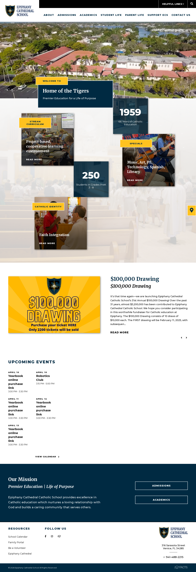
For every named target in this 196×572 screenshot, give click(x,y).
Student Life (111, 14)
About (49, 14)
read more (34, 159)
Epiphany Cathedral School (19, 11)
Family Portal (16, 542)
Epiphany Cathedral (20, 553)
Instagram (52, 536)
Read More (119, 332)
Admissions (67, 14)
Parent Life (134, 14)
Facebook (45, 536)
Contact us (181, 14)
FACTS (59, 536)
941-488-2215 (174, 557)
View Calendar (47, 456)
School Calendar (17, 536)
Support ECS (158, 14)
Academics (88, 14)
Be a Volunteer (17, 547)
